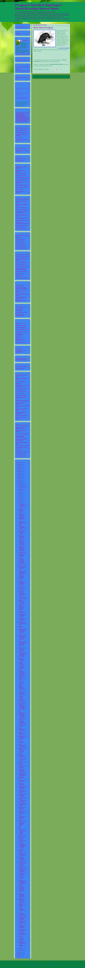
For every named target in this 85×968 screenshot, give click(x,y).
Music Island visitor (21, 726)
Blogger (56, 965)
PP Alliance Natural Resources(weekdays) (21, 288)
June (20, 496)
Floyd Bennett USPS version (21, 205)
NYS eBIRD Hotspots (21, 130)
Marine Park (19, 189)
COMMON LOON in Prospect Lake (21, 577)
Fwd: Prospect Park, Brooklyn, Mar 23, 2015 (22, 750)
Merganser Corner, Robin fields (22, 700)
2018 (19, 477)
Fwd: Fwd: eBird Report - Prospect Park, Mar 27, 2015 (22, 654)
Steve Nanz (19, 449)
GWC (19, 826)
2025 (19, 464)
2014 (19, 952)
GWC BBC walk (21, 778)
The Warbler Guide (20, 456)
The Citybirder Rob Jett (22, 451)
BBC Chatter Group (21, 173)
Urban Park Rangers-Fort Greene (22, 294)
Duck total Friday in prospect (21, 659)
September (21, 489)
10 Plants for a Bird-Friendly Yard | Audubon (22, 800)
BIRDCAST (19, 237)
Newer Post (36, 76)
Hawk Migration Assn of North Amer (22, 386)
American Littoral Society (20, 171)
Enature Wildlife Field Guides (21, 259)
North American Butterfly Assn (22, 406)
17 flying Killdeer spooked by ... (21, 909)
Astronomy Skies (20, 381)
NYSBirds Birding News (22, 132)
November (21, 485)
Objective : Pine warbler (22, 612)
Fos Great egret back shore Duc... (21, 537)
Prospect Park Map (21, 228)
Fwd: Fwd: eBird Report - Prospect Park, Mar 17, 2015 (22, 882)
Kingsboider (25, 40)
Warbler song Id (20, 273)
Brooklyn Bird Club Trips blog (22, 151)
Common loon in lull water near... (22, 568)
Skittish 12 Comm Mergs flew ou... (21, 688)
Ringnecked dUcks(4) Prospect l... (21, 859)
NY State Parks (20, 368)
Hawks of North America (22, 266)
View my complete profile (22, 53)
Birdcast (18, 33)
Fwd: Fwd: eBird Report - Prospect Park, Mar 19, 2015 (22, 846)
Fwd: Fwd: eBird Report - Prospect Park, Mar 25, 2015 (22, 707)
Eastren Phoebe (20, 764)
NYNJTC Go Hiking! (21, 395)
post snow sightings (21, 784)
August (21, 492)
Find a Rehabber (20, 285)
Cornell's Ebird (20, 160)
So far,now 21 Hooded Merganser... (22, 926)
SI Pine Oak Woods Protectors (21, 413)
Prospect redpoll (20, 696)
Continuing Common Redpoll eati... (22, 914)
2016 (19, 480)
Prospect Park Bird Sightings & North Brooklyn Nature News (38, 6)
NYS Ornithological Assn (22, 400)
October (21, 487)
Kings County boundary (22, 220)
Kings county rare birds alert (22, 78)
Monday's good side (21, 938)
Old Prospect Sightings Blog (22, 443)
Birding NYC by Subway (22, 199)
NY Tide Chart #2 (20, 245)
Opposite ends (22, 761)
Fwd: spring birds (21, 627)
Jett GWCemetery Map (22, 218)
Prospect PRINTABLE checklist (21, 135)
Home (51, 76)
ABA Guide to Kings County (21, 167)
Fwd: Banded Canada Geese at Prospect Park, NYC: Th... (21, 517)
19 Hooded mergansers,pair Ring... (22, 930)
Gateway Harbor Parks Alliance (22, 182)
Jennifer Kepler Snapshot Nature (20, 436)
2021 (19, 471)
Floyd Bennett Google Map (21, 202)
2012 (19, 956)
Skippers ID (19, 337)
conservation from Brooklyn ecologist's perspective (21, 721)
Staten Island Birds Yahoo (21, 418)
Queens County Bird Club (21, 409)
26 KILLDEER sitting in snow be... (22, 812)
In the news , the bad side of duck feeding (22, 863)
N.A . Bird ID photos (21, 391)
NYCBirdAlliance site (21, 27)
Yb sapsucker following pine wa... (21, 615)
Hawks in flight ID (20, 264)
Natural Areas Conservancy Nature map (22, 223)
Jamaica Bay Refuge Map (21, 215)
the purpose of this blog (22, 781)
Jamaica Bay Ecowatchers (19, 310)
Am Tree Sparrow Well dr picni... (22, 733)
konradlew (46, 965)
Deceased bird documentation (20, 315)
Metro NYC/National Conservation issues (21, 359)
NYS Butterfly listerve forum (21, 398)
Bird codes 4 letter (21, 158)
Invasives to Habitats (21, 331)
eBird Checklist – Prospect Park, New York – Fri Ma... (22, 631)
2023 (19, 468)
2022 (19, 469)
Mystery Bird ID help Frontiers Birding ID (21, 269)
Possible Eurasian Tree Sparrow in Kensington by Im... (22, 757)
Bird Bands (19, 348)
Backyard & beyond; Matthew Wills (21, 428)
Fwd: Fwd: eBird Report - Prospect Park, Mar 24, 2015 (22, 715)
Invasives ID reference (21, 312)
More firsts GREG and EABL (21, 522)
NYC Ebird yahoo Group (22, 128)
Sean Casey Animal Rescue (21, 291)
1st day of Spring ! (21, 838)
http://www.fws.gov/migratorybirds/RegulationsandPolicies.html (22, 98)
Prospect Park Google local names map (21, 226)
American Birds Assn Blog (21, 376)
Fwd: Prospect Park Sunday (22, 598)
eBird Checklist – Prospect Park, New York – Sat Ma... (22, 637)
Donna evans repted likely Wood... (22, 804)
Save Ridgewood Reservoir (20, 192)
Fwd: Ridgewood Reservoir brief (21, 817)
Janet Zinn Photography (22, 433)
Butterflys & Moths (21, 327)
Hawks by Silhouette (21, 262)
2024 (19, 466)
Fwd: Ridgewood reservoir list (22, 745)
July (20, 494)
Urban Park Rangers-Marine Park (21, 298)
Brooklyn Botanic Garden (22, 177)
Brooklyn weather (20, 239)
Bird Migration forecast (22, 235)
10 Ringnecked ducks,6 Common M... (22, 738)
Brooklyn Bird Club (21, 148)
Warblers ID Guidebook (22, 277)
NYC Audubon (19, 393)
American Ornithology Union (21, 379)
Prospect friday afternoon (21, 663)
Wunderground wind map (22, 70)
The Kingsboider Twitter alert (22, 140)
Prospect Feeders (21, 742)
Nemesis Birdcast (20, 243)
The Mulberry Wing (21, 454)
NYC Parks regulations (22, 366)
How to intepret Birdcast (22, 66)
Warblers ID (19, 275)
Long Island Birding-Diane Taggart (21, 440)
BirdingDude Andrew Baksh (21, 431)
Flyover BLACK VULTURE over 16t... (21, 601)
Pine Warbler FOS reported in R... (21, 678)
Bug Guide (18, 323)
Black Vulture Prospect (21, 588)
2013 (19, 954)
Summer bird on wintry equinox (21, 808)
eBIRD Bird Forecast (21, 329)
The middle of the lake (21, 841)
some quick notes (21, 878)
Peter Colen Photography (22, 445)
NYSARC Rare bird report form (21, 351)
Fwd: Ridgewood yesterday (21, 729)
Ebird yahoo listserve (21, 767)
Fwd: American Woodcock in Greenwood (22, 774)
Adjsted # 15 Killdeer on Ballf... (21, 905)
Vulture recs (21, 586)
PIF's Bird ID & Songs (21, 271)
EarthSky (18, 383)
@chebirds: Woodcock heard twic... (21, 770)
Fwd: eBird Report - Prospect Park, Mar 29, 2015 (21, 593)
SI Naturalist (19, 137)
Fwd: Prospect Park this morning (22, 874)
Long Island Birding (21, 388)
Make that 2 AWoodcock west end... (22, 787)
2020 (19, 473)
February (21, 948)
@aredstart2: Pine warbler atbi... (22, 623)
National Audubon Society (20, 403)
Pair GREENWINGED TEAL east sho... (22, 572)
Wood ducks (21, 702)
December (21, 484)
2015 (19, 482)
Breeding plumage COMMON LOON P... (21, 582)
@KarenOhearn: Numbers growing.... (22, 918)
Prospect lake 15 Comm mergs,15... (21, 693)
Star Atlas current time (22, 415)
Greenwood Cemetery (21, 187)
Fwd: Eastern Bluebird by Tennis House (21, 532)
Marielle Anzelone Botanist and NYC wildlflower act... (22, 943)
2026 (19, 462)
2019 (19, 475)
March (20, 501)
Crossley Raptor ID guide (22, 256)
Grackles (20, 936)
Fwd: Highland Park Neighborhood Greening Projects (22, 869)
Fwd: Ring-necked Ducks (21, 851)
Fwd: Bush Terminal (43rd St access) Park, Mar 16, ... (21, 889)
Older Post (66, 76)
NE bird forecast (20, 241)
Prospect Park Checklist (22, 60)
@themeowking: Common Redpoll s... (22, 795)
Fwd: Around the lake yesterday (21, 649)
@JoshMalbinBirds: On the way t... (22, 922)
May (20, 497)
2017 (19, 478)
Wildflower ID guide (21, 342)
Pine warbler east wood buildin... (21, 619)
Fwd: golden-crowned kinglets (21, 667)
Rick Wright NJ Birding (21, 447)
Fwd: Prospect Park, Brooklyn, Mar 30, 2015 (22, 554)
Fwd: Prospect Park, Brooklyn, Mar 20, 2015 (22, 823)
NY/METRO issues (21, 307)
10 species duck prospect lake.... (21, 683)
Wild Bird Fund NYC (21, 300)
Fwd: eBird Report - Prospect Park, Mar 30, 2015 (21, 542)
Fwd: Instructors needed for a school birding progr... (22, 831)
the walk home (22, 565)
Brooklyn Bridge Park (21, 179)
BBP (19, 710)
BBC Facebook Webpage (22, 425)
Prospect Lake (22, 835)
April (20, 499)
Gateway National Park (22, 185)
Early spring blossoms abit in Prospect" (21, 900)
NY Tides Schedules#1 (21, 248)
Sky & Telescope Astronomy (20, 339)
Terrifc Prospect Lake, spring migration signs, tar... (22, 672)
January (21, 950)
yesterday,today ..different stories (22, 855)
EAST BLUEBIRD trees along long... (21, 527)
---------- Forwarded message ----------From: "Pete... (22, 505)
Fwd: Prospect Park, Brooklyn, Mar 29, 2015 (22, 607)
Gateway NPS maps (21, 207)
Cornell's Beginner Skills (22, 254)
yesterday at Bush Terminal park (21, 511)
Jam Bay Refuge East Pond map (21, 212)
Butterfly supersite (21, 325)
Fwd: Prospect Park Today (22, 934)
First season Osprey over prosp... (22, 791)
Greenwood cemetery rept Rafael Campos (21, 895)
